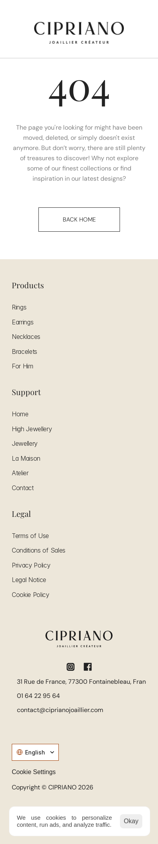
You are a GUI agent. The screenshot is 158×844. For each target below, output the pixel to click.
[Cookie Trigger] (34, 772)
